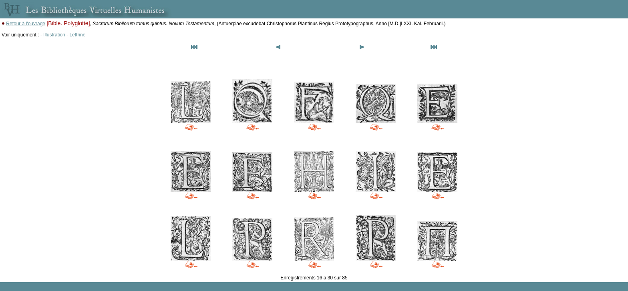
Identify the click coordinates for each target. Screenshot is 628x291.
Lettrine (77, 35)
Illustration (54, 35)
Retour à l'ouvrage (25, 23)
